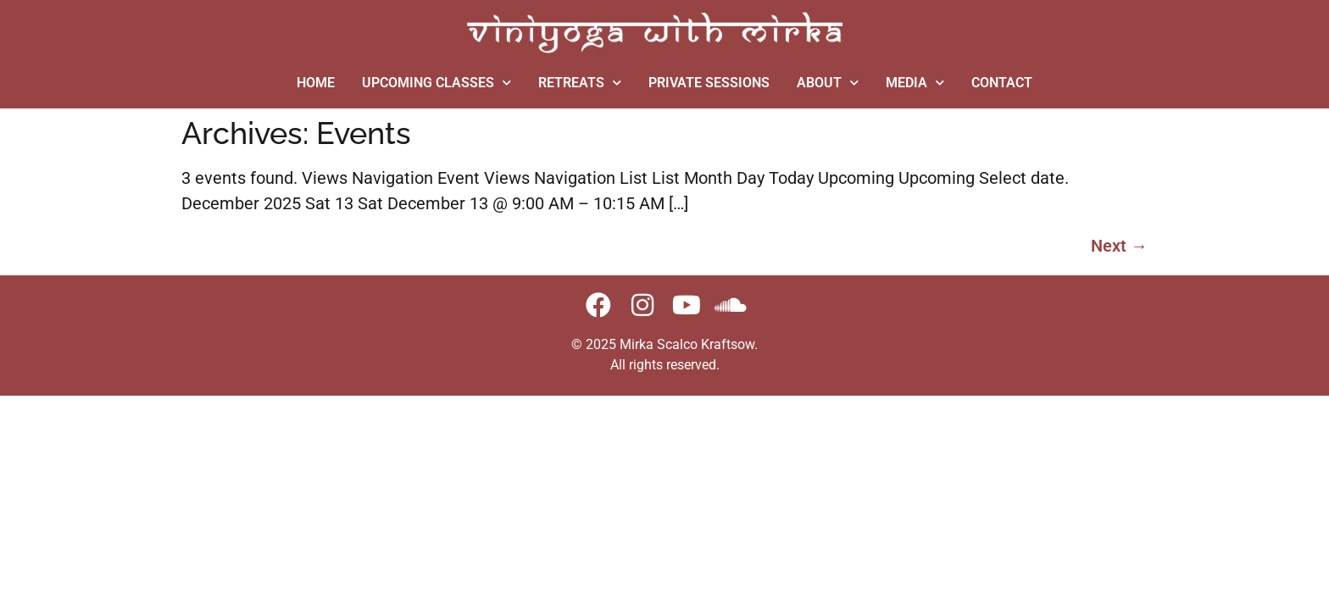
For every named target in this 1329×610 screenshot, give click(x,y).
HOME (316, 83)
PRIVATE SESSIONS (709, 83)
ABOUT (828, 82)
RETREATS (579, 82)
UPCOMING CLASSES (436, 82)
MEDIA (915, 82)
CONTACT (1001, 83)
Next (1119, 246)
